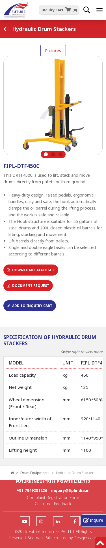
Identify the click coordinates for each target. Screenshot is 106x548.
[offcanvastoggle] (99, 10)
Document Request (28, 285)
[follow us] (25, 521)
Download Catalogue (31, 270)
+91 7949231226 (31, 490)
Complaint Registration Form (53, 497)
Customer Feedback (53, 503)
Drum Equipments (34, 472)
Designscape (85, 537)
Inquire (96, 520)
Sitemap (35, 537)
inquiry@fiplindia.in (70, 490)
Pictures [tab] (53, 50)
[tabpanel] (53, 107)
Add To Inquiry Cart (29, 305)
